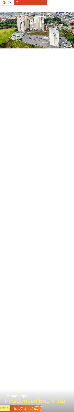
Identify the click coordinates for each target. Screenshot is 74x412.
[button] (9, 408)
